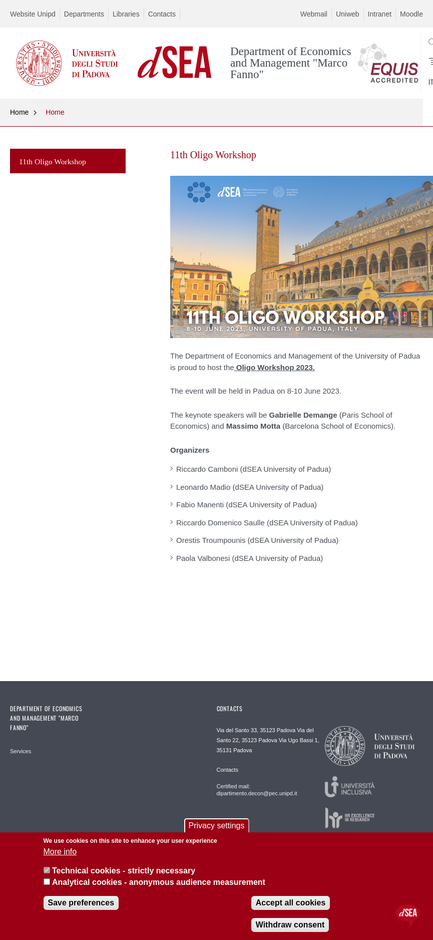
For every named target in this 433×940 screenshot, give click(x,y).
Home (19, 112)
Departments (84, 14)
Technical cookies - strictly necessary (123, 870)
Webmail (313, 14)
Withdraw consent (290, 924)
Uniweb (347, 14)
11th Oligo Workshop (52, 161)
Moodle (411, 14)
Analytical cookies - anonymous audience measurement (158, 882)
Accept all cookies (291, 902)
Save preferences (81, 902)
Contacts (162, 14)
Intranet (379, 14)
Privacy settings (216, 825)
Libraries (126, 14)
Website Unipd (33, 14)
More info (60, 851)
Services (20, 751)
